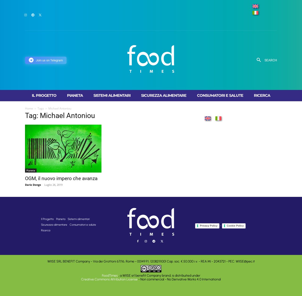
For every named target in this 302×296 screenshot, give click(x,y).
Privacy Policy (209, 225)
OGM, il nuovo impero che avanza (61, 178)
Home (29, 108)
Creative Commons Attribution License (109, 279)
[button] (265, 60)
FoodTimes (110, 276)
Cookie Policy (235, 225)
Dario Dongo (33, 184)
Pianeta (30, 170)
